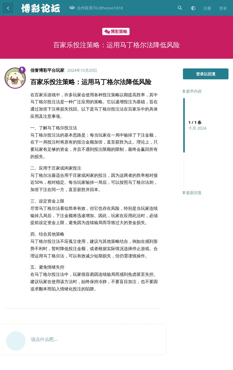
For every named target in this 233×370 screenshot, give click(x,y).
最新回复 (192, 192)
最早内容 (192, 91)
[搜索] (179, 7)
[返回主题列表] (7, 7)
